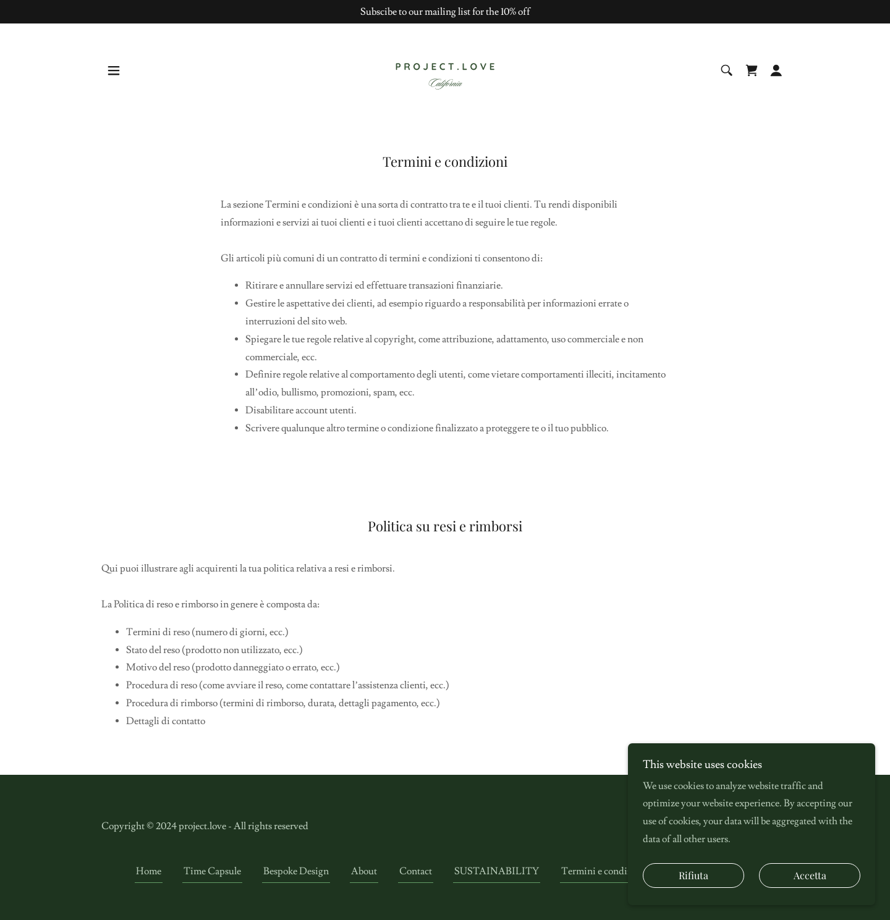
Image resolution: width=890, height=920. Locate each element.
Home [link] (148, 871)
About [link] (364, 871)
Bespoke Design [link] (296, 871)
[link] (445, 68)
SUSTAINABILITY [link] (496, 871)
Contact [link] (415, 871)
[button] (113, 70)
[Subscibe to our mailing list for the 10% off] (445, 12)
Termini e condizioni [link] (604, 871)
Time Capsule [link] (212, 871)
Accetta (810, 875)
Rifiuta (693, 875)
